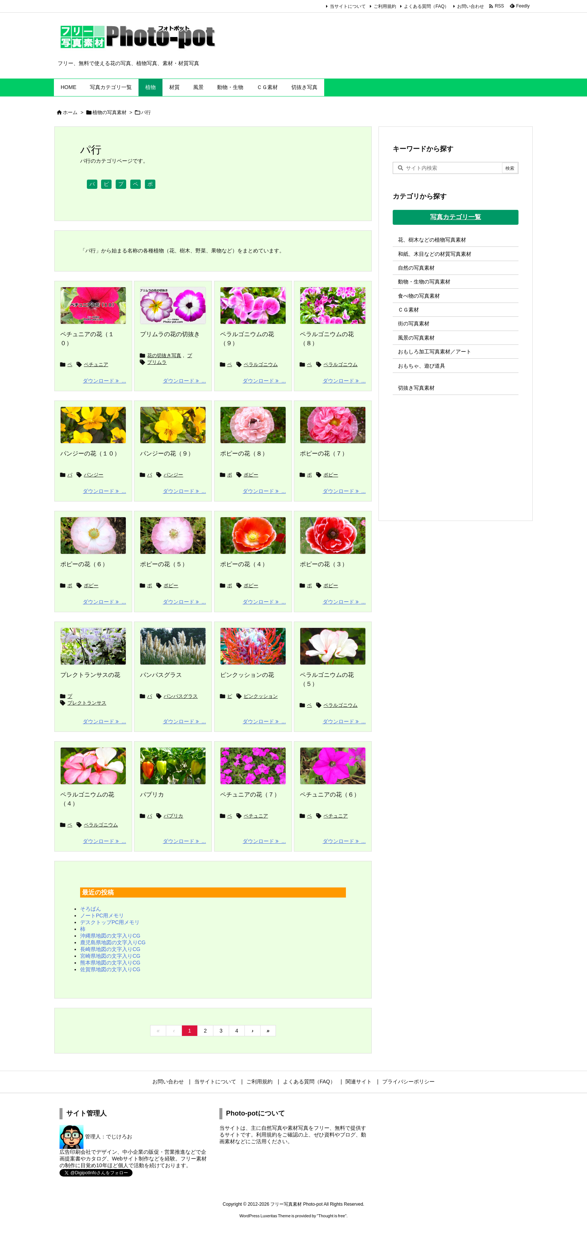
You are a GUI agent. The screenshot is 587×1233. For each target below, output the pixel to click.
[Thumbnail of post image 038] (333, 646)
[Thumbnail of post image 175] (253, 305)
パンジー (93, 475)
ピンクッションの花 (247, 675)
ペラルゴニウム (261, 364)
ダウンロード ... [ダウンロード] (104, 381)
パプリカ (152, 794)
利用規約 (266, 1135)
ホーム (70, 112)
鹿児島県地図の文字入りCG (113, 942)
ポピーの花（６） (84, 564)
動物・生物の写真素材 (424, 282)
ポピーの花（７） (324, 453)
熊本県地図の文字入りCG (110, 963)
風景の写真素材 (416, 338)
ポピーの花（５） (164, 564)
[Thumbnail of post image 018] (253, 425)
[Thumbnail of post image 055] (253, 766)
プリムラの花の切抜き (170, 334)
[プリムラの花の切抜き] (173, 305)
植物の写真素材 (109, 112)
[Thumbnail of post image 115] (173, 766)
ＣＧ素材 (408, 310)
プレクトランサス (86, 703)
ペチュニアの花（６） (330, 794)
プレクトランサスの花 (90, 675)
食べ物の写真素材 (419, 296)
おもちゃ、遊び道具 (421, 366)
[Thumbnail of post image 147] (173, 535)
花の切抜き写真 (164, 355)
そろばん (90, 909)
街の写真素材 (413, 323)
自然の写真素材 (416, 268)
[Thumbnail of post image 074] (253, 646)
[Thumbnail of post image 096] (333, 535)
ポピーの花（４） (244, 564)
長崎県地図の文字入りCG (110, 949)
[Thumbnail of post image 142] (333, 425)
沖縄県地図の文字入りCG (110, 936)
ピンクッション (261, 696)
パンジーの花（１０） (90, 453)
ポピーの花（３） (324, 564)
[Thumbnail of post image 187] (93, 766)
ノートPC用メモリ (102, 915)
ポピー (251, 475)
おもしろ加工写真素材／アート (434, 352)
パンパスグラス (161, 675)
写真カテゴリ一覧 (455, 217)
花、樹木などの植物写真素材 (432, 240)
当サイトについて (348, 6)
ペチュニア (96, 364)
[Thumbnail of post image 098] (93, 425)
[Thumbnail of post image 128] (93, 646)
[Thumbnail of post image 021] (93, 535)
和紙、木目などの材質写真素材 (434, 254)
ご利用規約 (385, 6)
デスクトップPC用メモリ (110, 922)
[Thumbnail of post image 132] (253, 535)
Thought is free (331, 1216)
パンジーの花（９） (167, 453)
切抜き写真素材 (416, 388)
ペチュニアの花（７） (250, 794)
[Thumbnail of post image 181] (333, 766)
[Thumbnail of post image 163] (333, 305)
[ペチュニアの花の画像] (93, 305)
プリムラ (157, 362)
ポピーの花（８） (244, 453)
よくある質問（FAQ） (426, 6)
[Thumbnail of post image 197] (173, 425)
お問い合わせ (470, 6)
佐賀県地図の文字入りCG (110, 969)
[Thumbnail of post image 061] (173, 646)
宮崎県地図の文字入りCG (110, 956)
